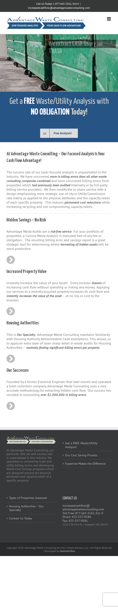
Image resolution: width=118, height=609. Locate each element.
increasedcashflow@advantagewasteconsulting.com (59, 8)
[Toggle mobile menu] (109, 19)
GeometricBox (67, 551)
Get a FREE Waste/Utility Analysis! (81, 445)
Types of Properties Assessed (28, 498)
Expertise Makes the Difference (85, 464)
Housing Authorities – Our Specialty (26, 508)
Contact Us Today (20, 518)
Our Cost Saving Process (81, 455)
